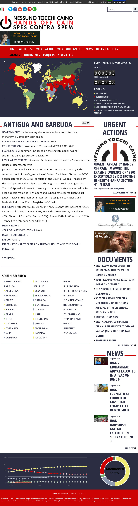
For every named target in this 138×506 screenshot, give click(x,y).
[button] (4, 9)
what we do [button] (45, 49)
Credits (83, 493)
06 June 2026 (115, 359)
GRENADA (40, 300)
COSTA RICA (12, 328)
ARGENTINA (12, 290)
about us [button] (26, 49)
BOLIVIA (10, 309)
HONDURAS (41, 318)
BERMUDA (11, 304)
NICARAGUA (41, 328)
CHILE (9, 318)
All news (130, 448)
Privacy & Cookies (60, 493)
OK (109, 2)
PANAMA (40, 332)
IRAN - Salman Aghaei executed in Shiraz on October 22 (115, 282)
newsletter (65, 55)
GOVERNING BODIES (106, 340)
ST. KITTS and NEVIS (75, 290)
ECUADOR (40, 290)
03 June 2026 (115, 416)
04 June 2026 (115, 386)
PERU (67, 281)
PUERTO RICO (71, 286)
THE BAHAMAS (72, 314)
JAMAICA (39, 323)
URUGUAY (69, 328)
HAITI (38, 314)
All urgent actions (124, 192)
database (14, 55)
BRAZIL (9, 314)
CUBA (8, 332)
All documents (127, 345)
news (89, 49)
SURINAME (70, 309)
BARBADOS (12, 295)
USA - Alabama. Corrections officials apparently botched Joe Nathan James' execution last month (115, 329)
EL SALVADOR (42, 295)
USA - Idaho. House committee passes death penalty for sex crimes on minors (113, 270)
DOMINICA (11, 337)
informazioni (119, 2)
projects (49, 55)
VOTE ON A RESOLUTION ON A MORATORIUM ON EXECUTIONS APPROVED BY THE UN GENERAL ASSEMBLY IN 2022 (112, 305)
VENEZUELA (70, 332)
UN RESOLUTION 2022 (107, 317)
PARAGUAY (41, 337)
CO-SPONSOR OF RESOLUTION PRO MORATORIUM (113, 291)
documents (32, 55)
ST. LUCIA (69, 295)
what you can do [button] (70, 49)
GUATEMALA (42, 304)
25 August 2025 (101, 189)
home (12, 49)
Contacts (74, 493)
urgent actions (107, 49)
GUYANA (39, 309)
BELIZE (9, 300)
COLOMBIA (12, 323)
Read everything (116, 188)
